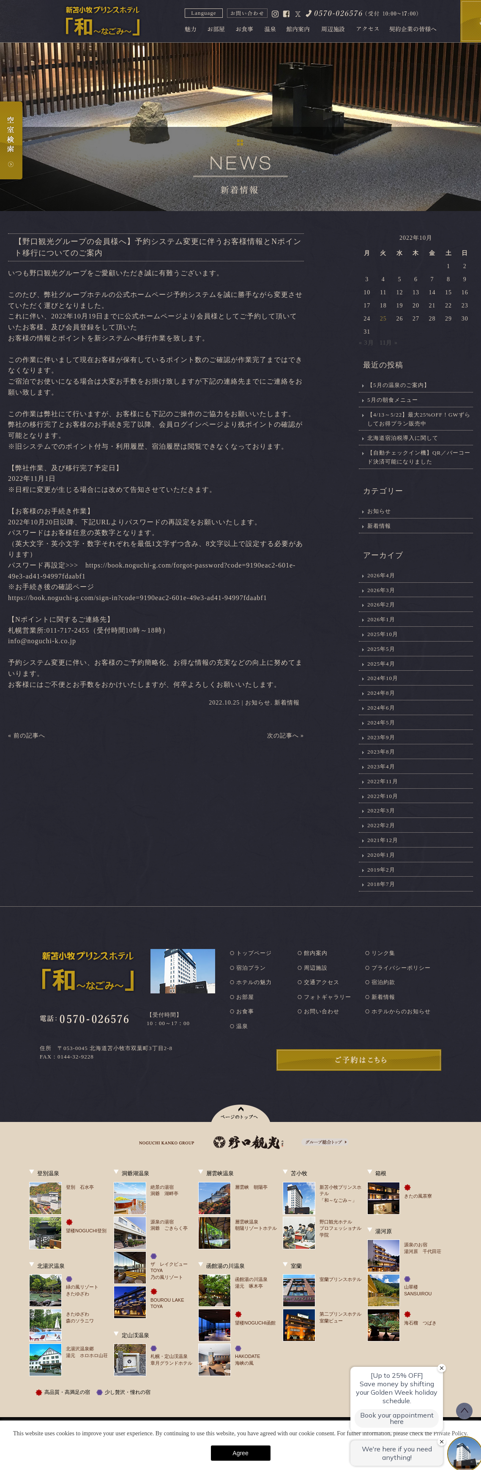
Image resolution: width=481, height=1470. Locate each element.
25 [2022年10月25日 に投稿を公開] (383, 318)
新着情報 (287, 702)
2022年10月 (382, 796)
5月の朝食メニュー (392, 400)
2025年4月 (381, 664)
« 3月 (366, 343)
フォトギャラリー (327, 997)
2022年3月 (381, 810)
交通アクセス (321, 982)
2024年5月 (381, 722)
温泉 (242, 1026)
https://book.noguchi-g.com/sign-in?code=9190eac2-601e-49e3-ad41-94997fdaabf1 (137, 597)
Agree (240, 1453)
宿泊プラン (251, 968)
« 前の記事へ (26, 735)
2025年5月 (381, 649)
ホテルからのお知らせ (401, 1011)
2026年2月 (381, 604)
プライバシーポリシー (401, 968)
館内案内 (316, 953)
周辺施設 (316, 968)
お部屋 (245, 997)
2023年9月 (381, 737)
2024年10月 (382, 678)
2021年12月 (382, 840)
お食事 (245, 1011)
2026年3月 (381, 590)
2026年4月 (381, 575)
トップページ (254, 953)
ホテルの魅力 (254, 982)
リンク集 (383, 953)
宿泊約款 (383, 982)
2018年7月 (381, 884)
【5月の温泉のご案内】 (398, 385)
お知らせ (258, 702)
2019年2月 (381, 870)
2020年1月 (381, 855)
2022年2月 (381, 825)
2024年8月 (381, 693)
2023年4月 (381, 766)
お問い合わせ (321, 1011)
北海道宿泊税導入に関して (402, 438)
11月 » (389, 343)
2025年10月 (382, 634)
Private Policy (449, 1433)
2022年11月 (382, 781)
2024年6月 (381, 708)
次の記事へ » (285, 735)
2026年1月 (381, 619)
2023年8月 (381, 752)
